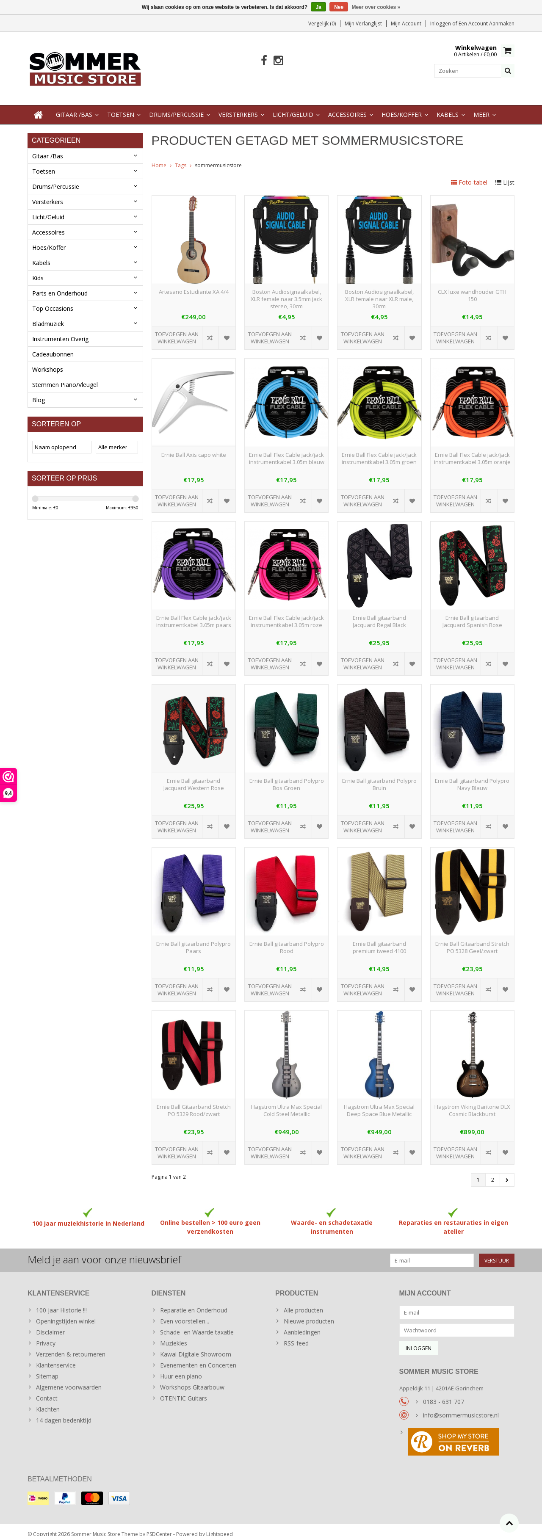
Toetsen (120, 106)
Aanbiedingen (302, 1324)
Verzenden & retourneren (70, 1346)
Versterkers (238, 106)
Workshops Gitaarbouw (192, 1379)
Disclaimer (50, 1324)
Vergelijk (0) (322, 23)
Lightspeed (219, 1525)
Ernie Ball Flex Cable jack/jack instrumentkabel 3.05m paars (193, 613)
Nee (338, 7)
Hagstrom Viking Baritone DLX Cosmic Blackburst (472, 1102)
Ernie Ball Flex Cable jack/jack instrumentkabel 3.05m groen (379, 450)
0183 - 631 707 (443, 1393)
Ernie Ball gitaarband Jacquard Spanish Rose (472, 613)
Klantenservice (56, 1357)
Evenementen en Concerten (198, 1357)
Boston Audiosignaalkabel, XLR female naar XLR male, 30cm (379, 290)
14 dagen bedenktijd (63, 1412)
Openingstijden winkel (66, 1313)
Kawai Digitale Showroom (195, 1346)
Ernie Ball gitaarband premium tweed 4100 (379, 939)
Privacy (45, 1335)
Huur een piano (181, 1368)
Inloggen (441, 23)
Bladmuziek (48, 315)
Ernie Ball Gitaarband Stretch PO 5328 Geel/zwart (472, 939)
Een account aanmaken (486, 23)
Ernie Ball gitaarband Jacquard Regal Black (379, 613)
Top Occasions (52, 300)
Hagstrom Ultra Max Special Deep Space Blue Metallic (379, 1102)
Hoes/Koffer (402, 106)
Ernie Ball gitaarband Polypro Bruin (379, 776)
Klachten (48, 1401)
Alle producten (303, 1302)
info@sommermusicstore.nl (461, 1407)
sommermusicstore (218, 156)
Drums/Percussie (176, 106)
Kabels (448, 106)
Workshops (47, 361)
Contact (47, 1390)
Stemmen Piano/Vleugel (65, 376)
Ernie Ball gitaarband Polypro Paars (193, 939)
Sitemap (47, 1368)
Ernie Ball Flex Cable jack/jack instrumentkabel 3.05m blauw (286, 450)
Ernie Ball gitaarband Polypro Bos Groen (286, 776)
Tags (180, 156)
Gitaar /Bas (74, 106)
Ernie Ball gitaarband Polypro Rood (286, 939)
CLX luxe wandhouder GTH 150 (472, 287)
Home (159, 156)
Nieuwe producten (309, 1313)
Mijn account (406, 23)
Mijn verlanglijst (363, 23)
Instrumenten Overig (60, 330)
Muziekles (173, 1335)
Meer (481, 106)
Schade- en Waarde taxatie (197, 1324)
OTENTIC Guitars (183, 1390)
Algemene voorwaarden (69, 1379)
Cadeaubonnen (53, 346)
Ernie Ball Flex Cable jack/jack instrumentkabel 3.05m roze (286, 613)
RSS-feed (296, 1335)
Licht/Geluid (293, 106)
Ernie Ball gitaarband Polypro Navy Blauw (472, 776)
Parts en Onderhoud (60, 285)
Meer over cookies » (376, 7)
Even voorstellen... (184, 1313)
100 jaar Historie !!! (61, 1302)
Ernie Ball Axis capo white (193, 446)
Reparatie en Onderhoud (193, 1302)
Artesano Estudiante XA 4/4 (194, 283)
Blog (38, 391)
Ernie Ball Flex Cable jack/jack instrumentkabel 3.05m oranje (472, 450)
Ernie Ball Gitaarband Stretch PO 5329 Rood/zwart (194, 1102)
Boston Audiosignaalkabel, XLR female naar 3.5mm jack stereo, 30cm (286, 290)
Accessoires (347, 106)
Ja (318, 7)
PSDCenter (159, 1525)
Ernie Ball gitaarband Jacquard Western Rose (193, 776)
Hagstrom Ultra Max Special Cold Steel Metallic (286, 1102)
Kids (38, 269)
